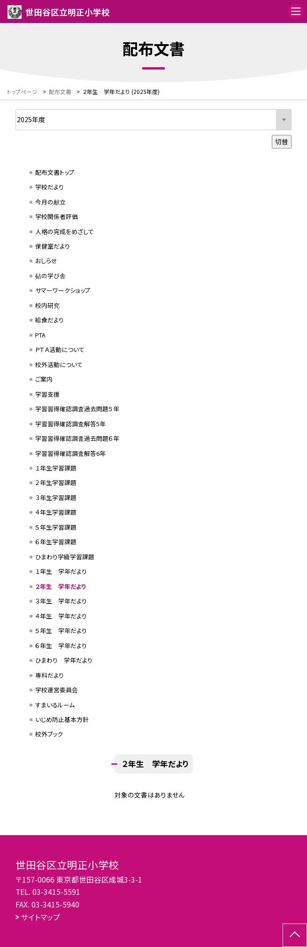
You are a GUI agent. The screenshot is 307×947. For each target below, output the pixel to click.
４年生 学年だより (61, 615)
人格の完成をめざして (64, 231)
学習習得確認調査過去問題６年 (77, 438)
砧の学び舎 (50, 275)
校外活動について (59, 364)
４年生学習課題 (56, 512)
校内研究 (47, 305)
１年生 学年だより (61, 571)
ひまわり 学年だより (63, 660)
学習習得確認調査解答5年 (70, 423)
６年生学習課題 (56, 541)
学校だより (49, 186)
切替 (281, 141)
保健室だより (52, 246)
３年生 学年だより (61, 600)
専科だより (49, 675)
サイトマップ (40, 917)
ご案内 (44, 379)
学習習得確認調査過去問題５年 (77, 408)
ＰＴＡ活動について (59, 349)
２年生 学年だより (60, 586)
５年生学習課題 (56, 527)
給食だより (49, 319)
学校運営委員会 (56, 689)
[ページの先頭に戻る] (295, 935)
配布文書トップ (55, 172)
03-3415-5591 (56, 891)
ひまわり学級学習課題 (64, 556)
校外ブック (49, 733)
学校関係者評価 (56, 216)
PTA (40, 334)
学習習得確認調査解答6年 (70, 453)
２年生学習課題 (56, 482)
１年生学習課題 (56, 467)
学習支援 (47, 394)
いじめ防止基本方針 (62, 719)
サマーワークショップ (63, 290)
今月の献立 (50, 201)
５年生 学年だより (61, 630)
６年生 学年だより (61, 645)
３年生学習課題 (56, 497)
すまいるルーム (55, 704)
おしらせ (46, 260)
